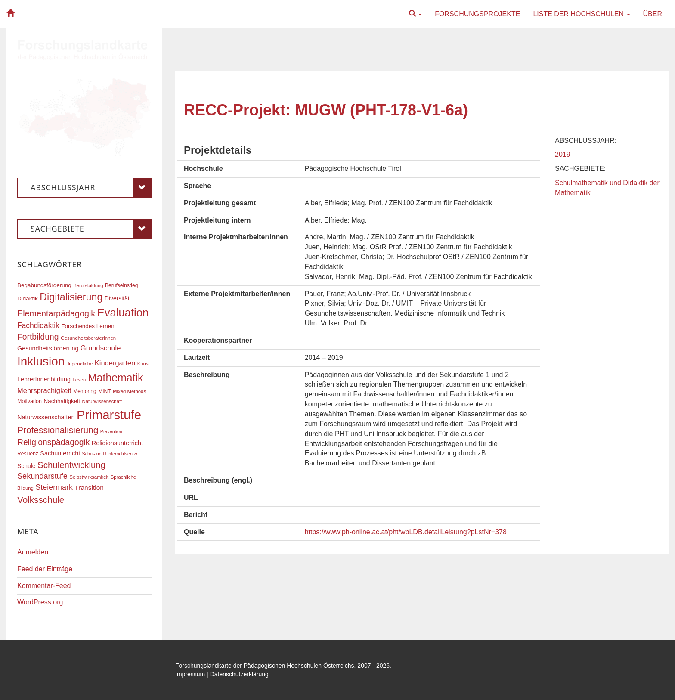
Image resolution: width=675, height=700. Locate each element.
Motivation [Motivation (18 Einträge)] (29, 401)
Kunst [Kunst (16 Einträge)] (143, 363)
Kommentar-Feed (44, 585)
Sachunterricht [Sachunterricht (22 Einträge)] (60, 453)
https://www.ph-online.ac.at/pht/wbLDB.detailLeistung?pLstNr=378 (406, 532)
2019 (562, 154)
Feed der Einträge (44, 569)
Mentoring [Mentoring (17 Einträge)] (84, 391)
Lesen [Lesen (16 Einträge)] (79, 379)
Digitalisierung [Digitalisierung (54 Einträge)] (71, 297)
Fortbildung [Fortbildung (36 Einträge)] (38, 336)
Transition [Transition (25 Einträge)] (89, 487)
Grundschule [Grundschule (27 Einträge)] (101, 348)
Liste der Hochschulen (581, 14)
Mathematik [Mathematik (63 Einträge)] (115, 378)
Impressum (190, 674)
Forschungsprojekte (477, 14)
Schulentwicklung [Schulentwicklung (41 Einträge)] (71, 465)
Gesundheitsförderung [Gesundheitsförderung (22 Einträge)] (47, 348)
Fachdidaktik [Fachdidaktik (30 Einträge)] (38, 325)
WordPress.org (40, 602)
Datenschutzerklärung (239, 674)
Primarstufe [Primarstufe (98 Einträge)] (109, 415)
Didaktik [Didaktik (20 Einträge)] (27, 298)
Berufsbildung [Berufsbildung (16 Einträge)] (88, 285)
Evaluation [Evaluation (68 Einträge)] (123, 313)
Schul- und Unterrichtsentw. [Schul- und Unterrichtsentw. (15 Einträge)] (110, 453)
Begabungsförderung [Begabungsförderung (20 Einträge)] (44, 285)
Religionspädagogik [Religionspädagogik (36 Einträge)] (53, 442)
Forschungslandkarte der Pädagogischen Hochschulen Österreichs (264, 665)
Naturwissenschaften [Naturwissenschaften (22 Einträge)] (46, 417)
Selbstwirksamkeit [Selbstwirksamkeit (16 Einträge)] (88, 477)
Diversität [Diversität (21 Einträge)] (117, 298)
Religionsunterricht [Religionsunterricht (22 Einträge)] (117, 443)
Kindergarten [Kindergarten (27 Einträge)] (115, 363)
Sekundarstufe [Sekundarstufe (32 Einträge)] (42, 476)
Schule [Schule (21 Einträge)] (26, 465)
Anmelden (32, 552)
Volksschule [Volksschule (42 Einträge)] (40, 500)
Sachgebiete (91, 229)
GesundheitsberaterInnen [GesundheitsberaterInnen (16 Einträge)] (88, 338)
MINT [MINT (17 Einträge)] (104, 391)
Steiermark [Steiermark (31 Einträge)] (54, 487)
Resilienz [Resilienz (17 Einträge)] (27, 454)
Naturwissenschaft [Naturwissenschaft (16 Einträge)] (102, 401)
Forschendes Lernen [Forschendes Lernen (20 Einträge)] (87, 326)
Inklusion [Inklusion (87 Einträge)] (41, 361)
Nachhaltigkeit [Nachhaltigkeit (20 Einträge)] (62, 401)
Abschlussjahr (91, 188)
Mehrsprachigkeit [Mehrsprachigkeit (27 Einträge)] (44, 390)
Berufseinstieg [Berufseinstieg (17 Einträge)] (121, 285)
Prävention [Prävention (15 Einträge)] (111, 431)
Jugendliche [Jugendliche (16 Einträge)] (80, 363)
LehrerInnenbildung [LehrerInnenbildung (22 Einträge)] (44, 379)
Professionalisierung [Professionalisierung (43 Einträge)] (57, 430)
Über (652, 14)
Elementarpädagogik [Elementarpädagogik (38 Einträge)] (56, 313)
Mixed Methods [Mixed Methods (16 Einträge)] (129, 391)
